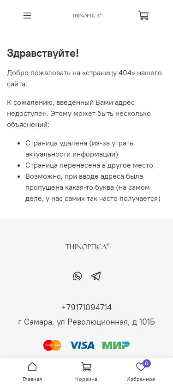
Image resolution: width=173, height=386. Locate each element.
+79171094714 (86, 307)
